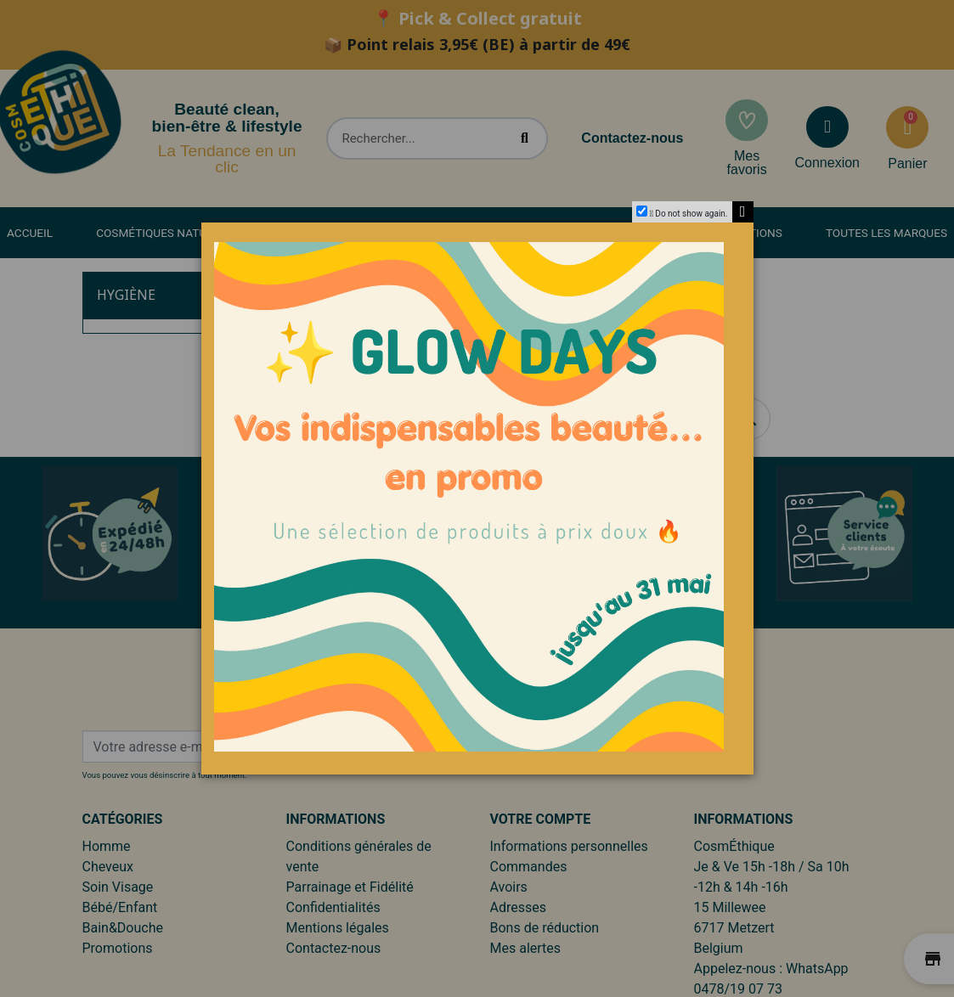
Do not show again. (691, 213)
